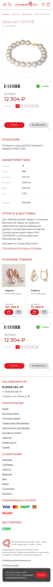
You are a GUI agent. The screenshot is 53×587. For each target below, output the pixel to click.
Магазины (7, 460)
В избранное (38, 125)
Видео (5, 484)
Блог (4, 479)
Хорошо (41, 575)
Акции (5, 408)
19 (18, 106)
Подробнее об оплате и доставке (22, 248)
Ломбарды (7, 464)
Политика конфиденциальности (16, 560)
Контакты (7, 493)
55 (37, 106)
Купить (14, 125)
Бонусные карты (10, 413)
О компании (8, 488)
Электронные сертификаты (16, 428)
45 (32, 106)
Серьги (9, 290)
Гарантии (7, 437)
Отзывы (6, 447)
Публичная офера (10, 565)
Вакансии (7, 474)
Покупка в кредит (11, 418)
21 (22, 106)
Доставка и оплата (11, 433)
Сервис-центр (9, 442)
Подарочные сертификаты (15, 423)
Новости (6, 469)
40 (27, 106)
